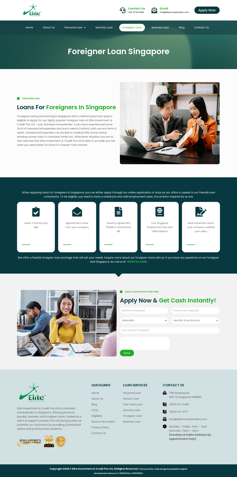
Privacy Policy (146, 469)
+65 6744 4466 (136, 262)
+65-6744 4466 (136, 12)
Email (164, 8)
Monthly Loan (104, 27)
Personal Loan (75, 28)
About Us (49, 27)
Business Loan (160, 27)
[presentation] (145, 343)
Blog (181, 27)
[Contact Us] (122, 10)
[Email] (154, 10)
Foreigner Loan (132, 27)
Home (29, 27)
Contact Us (136, 8)
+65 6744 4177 (178, 412)
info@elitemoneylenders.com (174, 12)
